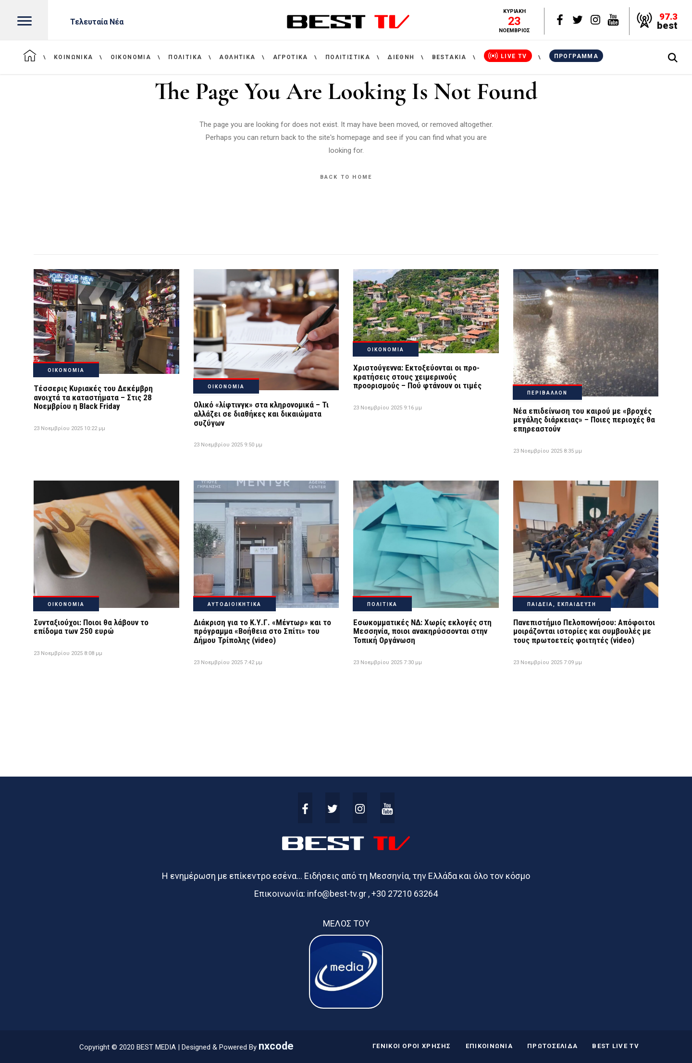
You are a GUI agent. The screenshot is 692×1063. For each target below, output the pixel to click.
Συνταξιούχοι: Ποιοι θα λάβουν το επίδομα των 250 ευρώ (91, 627)
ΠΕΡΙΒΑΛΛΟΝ (547, 393)
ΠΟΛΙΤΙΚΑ (382, 604)
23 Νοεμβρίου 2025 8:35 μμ (547, 451)
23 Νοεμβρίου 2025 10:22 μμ (69, 428)
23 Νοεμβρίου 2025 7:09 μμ (547, 662)
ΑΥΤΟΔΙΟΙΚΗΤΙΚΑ (234, 604)
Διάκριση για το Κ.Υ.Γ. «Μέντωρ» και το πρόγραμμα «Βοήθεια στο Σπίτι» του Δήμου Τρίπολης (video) (262, 631)
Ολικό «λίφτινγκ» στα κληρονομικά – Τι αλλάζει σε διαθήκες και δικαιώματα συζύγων (261, 413)
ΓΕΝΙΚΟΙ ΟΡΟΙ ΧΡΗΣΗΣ (411, 1046)
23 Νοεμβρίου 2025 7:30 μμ (387, 662)
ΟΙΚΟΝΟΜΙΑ (66, 370)
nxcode (276, 1046)
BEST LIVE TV (615, 1046)
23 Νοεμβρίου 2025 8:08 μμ (68, 653)
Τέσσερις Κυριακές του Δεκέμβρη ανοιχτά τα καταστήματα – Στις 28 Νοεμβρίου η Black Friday (93, 397)
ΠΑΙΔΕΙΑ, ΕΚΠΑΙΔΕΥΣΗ (561, 604)
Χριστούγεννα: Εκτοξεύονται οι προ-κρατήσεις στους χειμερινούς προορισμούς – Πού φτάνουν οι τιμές (417, 376)
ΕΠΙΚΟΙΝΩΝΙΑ (489, 1046)
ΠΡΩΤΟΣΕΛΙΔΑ (552, 1046)
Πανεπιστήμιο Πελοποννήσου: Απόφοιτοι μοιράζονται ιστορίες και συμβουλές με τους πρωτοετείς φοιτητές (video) (584, 631)
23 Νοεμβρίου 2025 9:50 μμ (228, 445)
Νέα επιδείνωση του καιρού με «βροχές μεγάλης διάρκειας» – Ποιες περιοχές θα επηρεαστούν (584, 419)
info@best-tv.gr (336, 894)
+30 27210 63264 (404, 894)
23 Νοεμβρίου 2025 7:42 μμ (228, 662)
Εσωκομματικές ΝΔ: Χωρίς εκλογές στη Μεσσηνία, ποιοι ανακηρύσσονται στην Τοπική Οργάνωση (422, 631)
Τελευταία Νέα (97, 21)
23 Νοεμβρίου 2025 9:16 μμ (387, 408)
